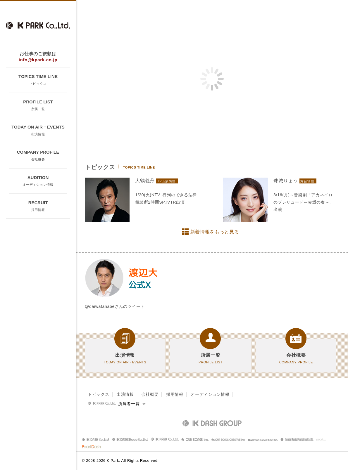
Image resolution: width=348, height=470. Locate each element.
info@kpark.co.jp (38, 59)
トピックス (98, 394)
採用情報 (174, 394)
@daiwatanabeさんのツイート (115, 306)
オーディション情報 (210, 394)
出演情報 (125, 394)
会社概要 (150, 394)
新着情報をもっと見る (214, 231)
